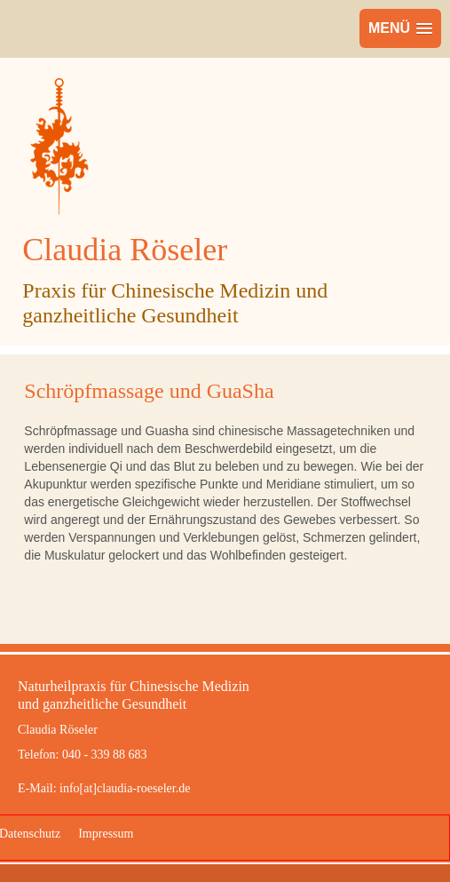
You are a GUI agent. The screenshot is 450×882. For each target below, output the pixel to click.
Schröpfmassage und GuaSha (148, 390)
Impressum (105, 833)
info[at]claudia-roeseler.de (124, 788)
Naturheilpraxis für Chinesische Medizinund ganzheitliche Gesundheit (133, 695)
